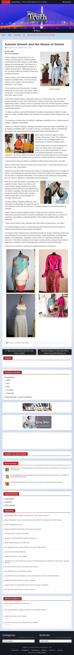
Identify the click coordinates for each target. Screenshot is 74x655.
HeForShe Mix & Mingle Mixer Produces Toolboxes (20, 580)
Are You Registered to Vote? (13, 524)
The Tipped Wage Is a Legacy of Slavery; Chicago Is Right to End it (25, 547)
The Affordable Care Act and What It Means (18, 571)
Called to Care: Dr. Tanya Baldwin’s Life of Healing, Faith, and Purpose (26, 585)
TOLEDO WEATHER (37, 440)
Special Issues (35, 650)
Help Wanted (9, 499)
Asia (7, 383)
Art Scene (11, 342)
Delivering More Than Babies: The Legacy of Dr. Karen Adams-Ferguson (27, 515)
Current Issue (15, 650)
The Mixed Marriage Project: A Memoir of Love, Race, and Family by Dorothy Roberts (36, 482)
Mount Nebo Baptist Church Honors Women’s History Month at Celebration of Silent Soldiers (33, 520)
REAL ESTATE (10, 505)
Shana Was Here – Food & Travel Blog (18, 397)
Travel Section (10, 377)
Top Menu (67, 2)
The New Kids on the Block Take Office (17, 533)
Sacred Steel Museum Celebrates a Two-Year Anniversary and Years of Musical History (32, 576)
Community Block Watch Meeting (15, 552)
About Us (60, 650)
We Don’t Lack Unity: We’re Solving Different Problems (21, 566)
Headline (18, 342)
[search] (35, 364)
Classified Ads (25, 650)
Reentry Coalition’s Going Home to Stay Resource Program (23, 529)
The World (9, 390)
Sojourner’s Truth (26, 47)
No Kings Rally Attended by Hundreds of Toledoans (21, 538)
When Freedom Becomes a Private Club (17, 542)
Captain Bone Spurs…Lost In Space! (16, 556)
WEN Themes (42, 652)
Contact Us (52, 650)
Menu (37, 31)
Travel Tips (10, 393)
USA (8, 387)
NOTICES (8, 502)
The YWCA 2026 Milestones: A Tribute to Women (20, 589)
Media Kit (44, 650)
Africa (8, 380)
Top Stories (25, 342)
